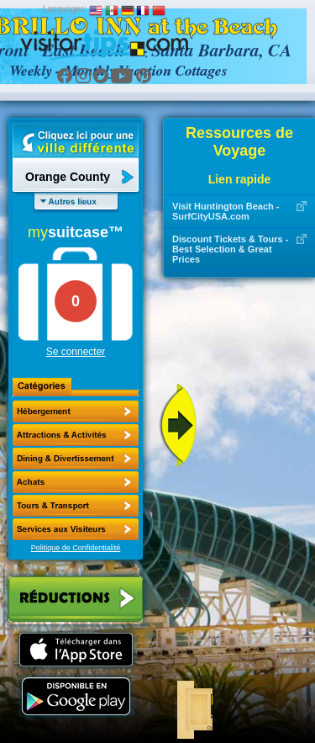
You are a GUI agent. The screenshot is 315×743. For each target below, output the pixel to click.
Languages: (65, 8)
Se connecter (76, 352)
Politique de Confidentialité (76, 548)
